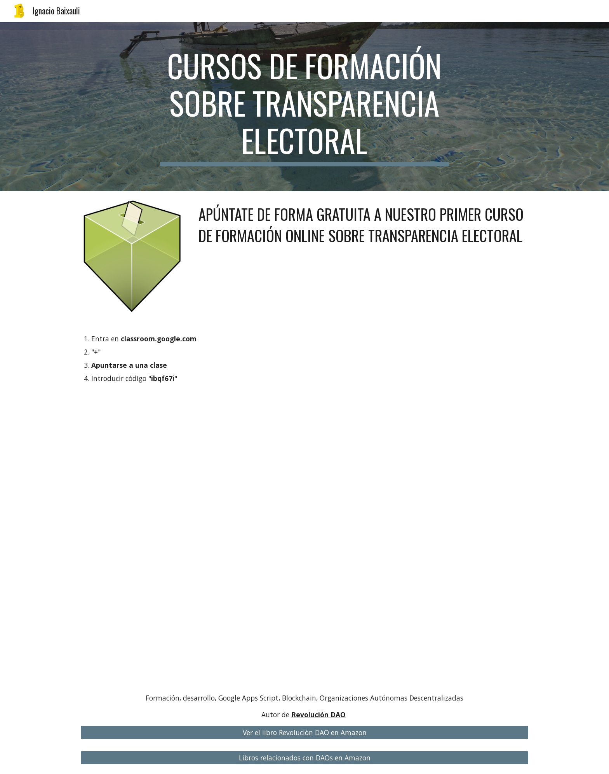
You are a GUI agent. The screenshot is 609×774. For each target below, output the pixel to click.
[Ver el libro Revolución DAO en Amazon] (304, 733)
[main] (304, 106)
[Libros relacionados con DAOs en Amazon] (304, 758)
